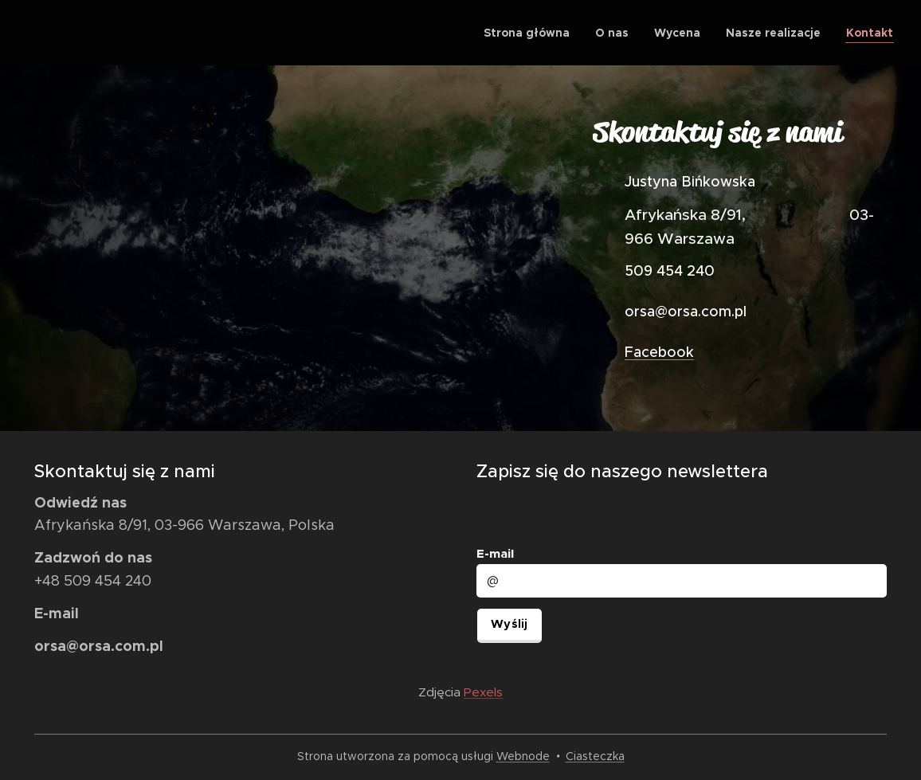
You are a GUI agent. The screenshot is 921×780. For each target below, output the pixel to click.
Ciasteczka (595, 756)
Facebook (659, 352)
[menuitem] (531, 33)
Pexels (483, 692)
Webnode (523, 756)
